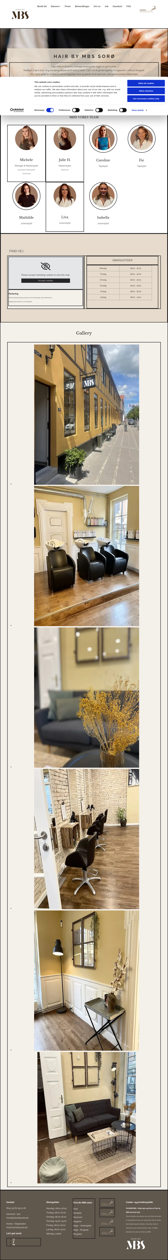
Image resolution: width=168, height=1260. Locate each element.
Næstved (77, 1217)
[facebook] (13, 1242)
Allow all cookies (146, 6)
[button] (17, 110)
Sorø (75, 1209)
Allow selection (146, 14)
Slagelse (77, 1221)
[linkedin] (14, 1244)
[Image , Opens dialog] (86, 484)
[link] (46, 266)
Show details (138, 33)
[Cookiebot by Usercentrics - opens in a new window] (17, 33)
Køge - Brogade (81, 1230)
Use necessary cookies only (146, 22)
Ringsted (77, 1234)
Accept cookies (45, 280)
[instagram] (14, 1239)
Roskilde (77, 1213)
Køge (75, 1225)
